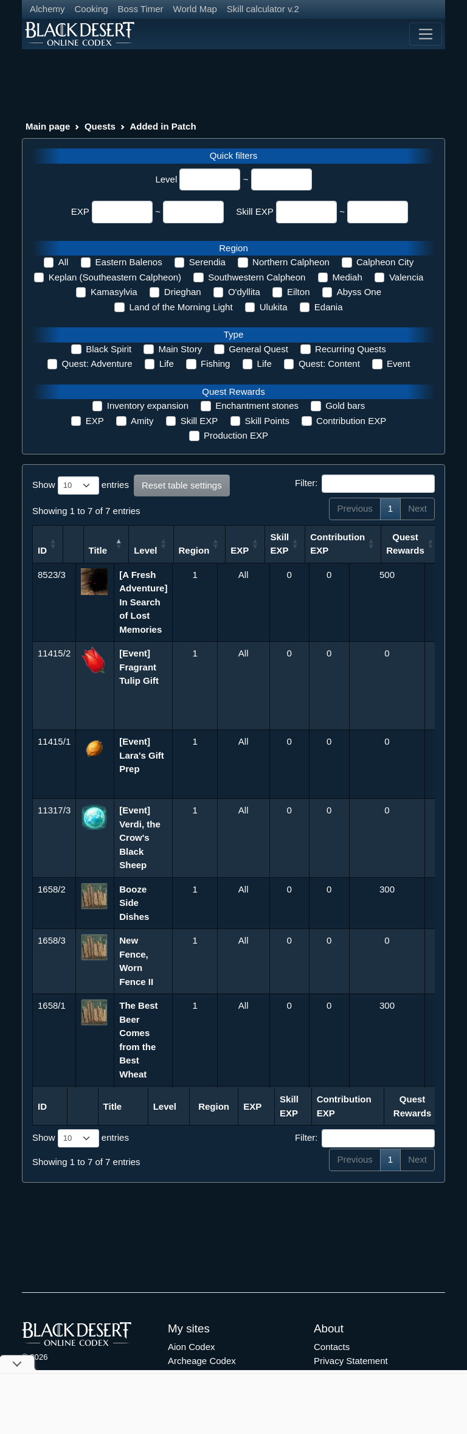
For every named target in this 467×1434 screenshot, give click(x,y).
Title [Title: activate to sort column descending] (128, 550)
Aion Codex (191, 1347)
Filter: (365, 484)
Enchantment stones (257, 405)
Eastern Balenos (128, 262)
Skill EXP (255, 211)
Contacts (332, 1347)
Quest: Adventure (97, 363)
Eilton (298, 292)
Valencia (406, 277)
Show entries (80, 485)
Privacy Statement (351, 1361)
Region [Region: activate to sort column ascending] (238, 550)
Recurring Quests (350, 349)
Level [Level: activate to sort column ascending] (189, 550)
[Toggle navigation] (425, 34)
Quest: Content (329, 363)
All (63, 262)
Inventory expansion (148, 405)
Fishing (215, 363)
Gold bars (345, 405)
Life (166, 363)
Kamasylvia (114, 292)
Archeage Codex (202, 1361)
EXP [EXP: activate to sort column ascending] (284, 550)
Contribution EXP (351, 421)
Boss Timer (141, 9)
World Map (195, 9)
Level (166, 179)
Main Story (180, 349)
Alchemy (47, 9)
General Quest (258, 349)
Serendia (207, 262)
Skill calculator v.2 (263, 9)
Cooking (91, 9)
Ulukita (274, 307)
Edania (328, 307)
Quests (100, 126)
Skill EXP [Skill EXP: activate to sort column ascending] (323, 544)
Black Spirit (108, 349)
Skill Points (267, 421)
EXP (80, 211)
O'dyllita (244, 292)
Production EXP (236, 435)
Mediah (347, 277)
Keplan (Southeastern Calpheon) (115, 277)
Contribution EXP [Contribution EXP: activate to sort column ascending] (382, 544)
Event (398, 363)
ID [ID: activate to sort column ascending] (42, 550)
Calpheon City (384, 262)
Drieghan (182, 292)
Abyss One (359, 292)
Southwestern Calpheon (256, 277)
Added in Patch (163, 126)
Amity (142, 421)
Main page (48, 126)
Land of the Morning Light (180, 307)
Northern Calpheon (291, 262)
